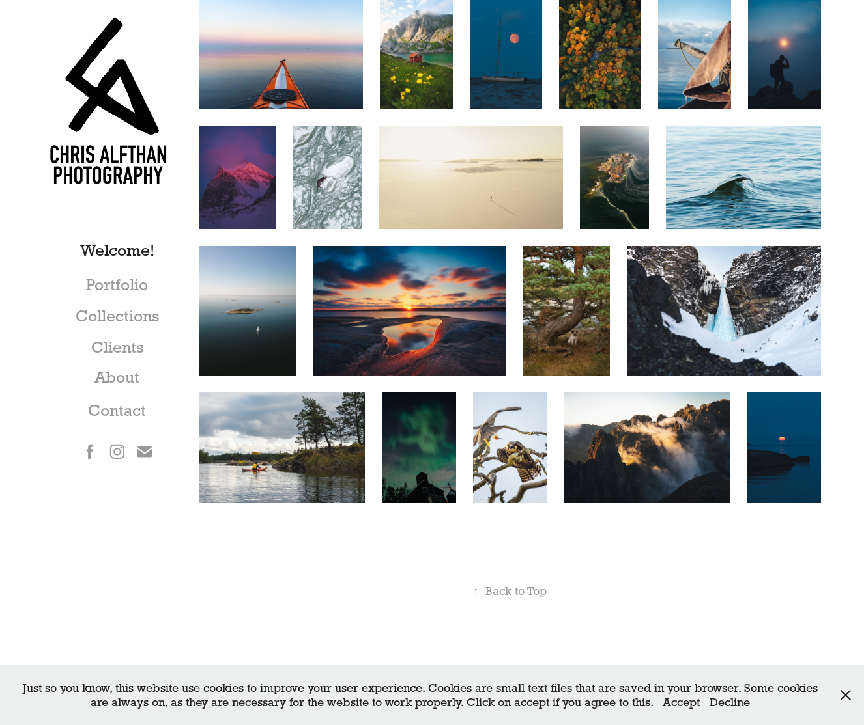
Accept (681, 702)
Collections (117, 316)
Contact (117, 410)
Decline (730, 702)
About (116, 377)
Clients (117, 347)
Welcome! (117, 250)
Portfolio (117, 284)
